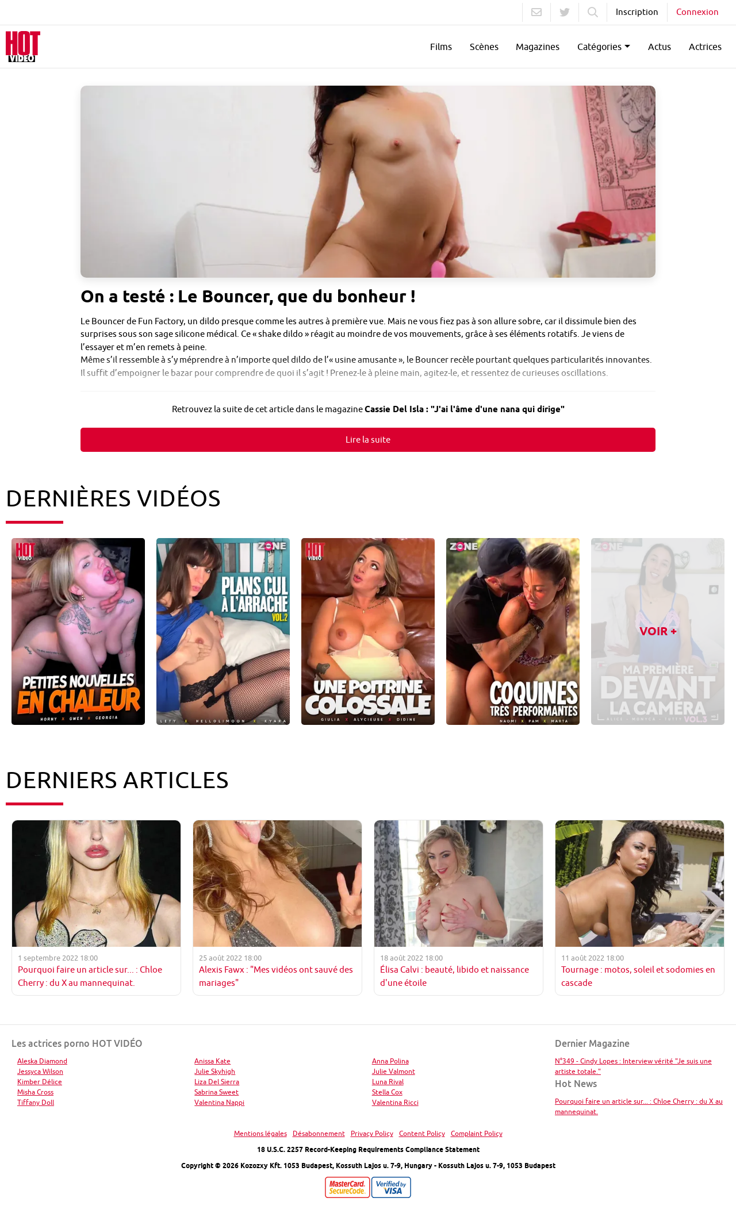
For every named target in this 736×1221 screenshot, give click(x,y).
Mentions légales (260, 1133)
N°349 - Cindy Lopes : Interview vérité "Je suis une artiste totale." (633, 1066)
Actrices (705, 46)
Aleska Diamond (42, 1061)
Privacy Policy (372, 1133)
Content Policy (422, 1133)
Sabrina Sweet (216, 1092)
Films (441, 46)
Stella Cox (387, 1092)
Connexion (697, 12)
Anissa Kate (212, 1061)
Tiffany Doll (35, 1102)
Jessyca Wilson (40, 1071)
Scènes (484, 46)
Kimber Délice (39, 1081)
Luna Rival (388, 1081)
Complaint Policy (477, 1133)
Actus (659, 46)
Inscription (637, 12)
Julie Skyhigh (214, 1071)
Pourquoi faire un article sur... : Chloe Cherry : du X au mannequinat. (639, 1106)
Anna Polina (390, 1061)
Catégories (599, 46)
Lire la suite (368, 439)
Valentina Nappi (219, 1102)
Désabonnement (319, 1133)
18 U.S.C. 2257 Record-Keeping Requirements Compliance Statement (368, 1149)
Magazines (537, 46)
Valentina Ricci (395, 1102)
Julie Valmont (393, 1071)
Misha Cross (35, 1092)
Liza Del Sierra (216, 1081)
